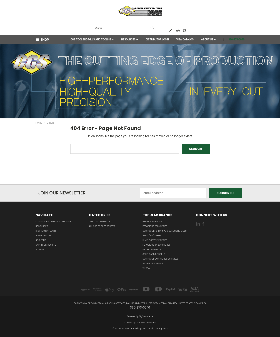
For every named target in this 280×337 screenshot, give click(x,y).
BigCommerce (146, 316)
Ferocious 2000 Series (154, 226)
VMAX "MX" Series (151, 235)
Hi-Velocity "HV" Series (154, 240)
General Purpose (152, 221)
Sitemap (40, 249)
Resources (129, 39)
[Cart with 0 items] (184, 30)
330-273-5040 (236, 39)
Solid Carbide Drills (153, 254)
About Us (208, 39)
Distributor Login (157, 39)
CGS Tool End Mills (99, 221)
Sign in (39, 245)
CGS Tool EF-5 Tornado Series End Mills (164, 231)
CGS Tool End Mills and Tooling (92, 39)
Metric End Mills (151, 249)
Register (52, 245)
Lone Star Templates (146, 322)
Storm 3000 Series (152, 263)
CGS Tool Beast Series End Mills (160, 259)
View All (147, 268)
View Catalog (185, 39)
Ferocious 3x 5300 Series (156, 245)
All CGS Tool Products (102, 226)
